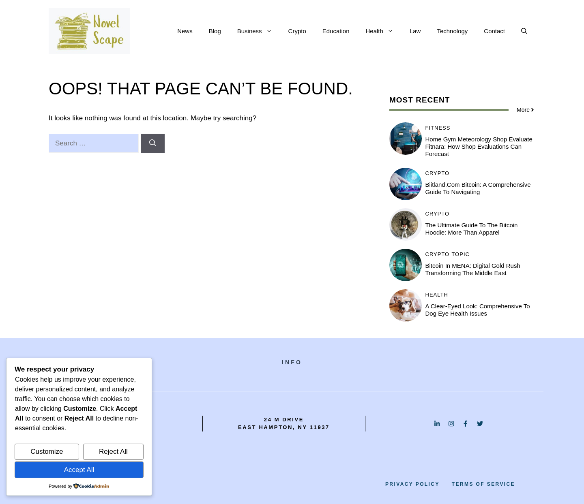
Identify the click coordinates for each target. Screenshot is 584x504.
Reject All (113, 451)
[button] (524, 31)
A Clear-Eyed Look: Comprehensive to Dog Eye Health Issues (477, 310)
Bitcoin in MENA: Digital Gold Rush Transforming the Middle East (472, 269)
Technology (452, 31)
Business (258, 31)
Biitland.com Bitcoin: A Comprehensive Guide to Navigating (478, 188)
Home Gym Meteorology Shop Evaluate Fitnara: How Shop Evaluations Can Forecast (478, 146)
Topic (460, 254)
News (185, 31)
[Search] (153, 143)
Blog (215, 31)
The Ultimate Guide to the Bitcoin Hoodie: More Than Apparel (471, 229)
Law (415, 31)
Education (336, 31)
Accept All (79, 470)
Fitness (438, 127)
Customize (46, 451)
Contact (494, 31)
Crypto (297, 31)
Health (384, 31)
